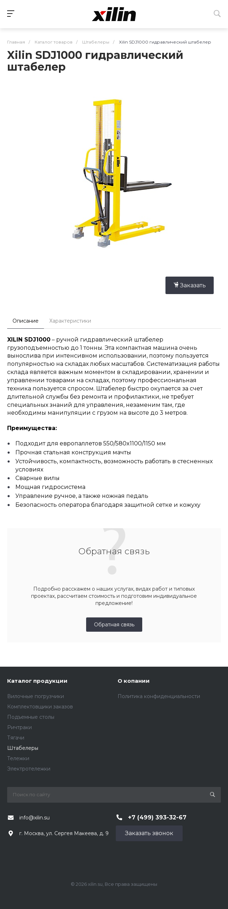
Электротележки (28, 769)
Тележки (18, 758)
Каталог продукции (37, 680)
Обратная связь (114, 624)
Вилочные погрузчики (35, 696)
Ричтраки (19, 727)
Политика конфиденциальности (159, 696)
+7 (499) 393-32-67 (157, 817)
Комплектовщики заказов (40, 706)
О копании (134, 680)
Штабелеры (22, 748)
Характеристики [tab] (70, 321)
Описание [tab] (26, 321)
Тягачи (15, 737)
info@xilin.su (34, 817)
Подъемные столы (30, 717)
